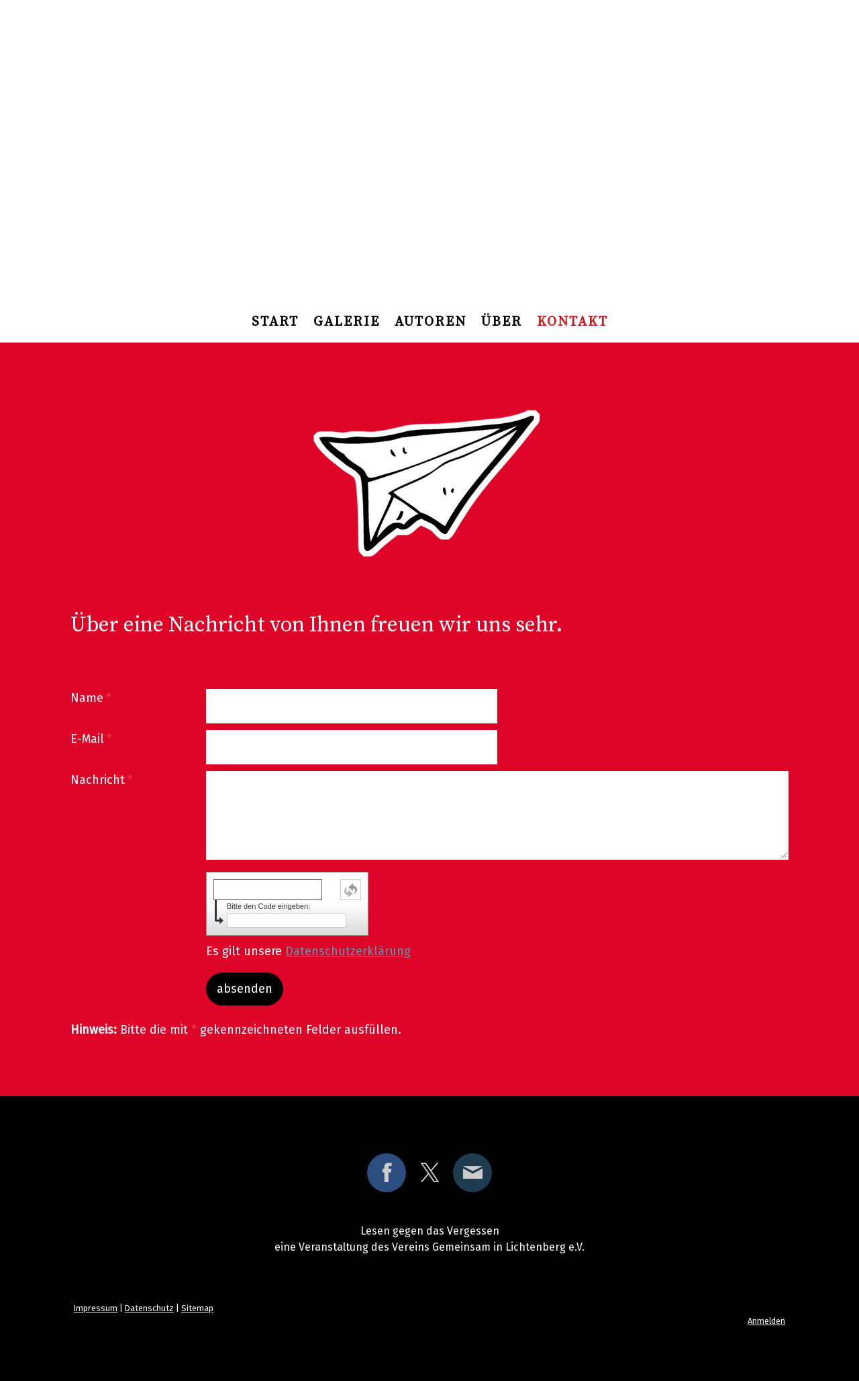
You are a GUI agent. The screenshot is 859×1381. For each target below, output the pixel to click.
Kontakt (572, 322)
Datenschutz (149, 1308)
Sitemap (197, 1308)
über (501, 322)
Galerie (346, 322)
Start (275, 322)
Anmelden (766, 1321)
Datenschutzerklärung (348, 951)
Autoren (430, 322)
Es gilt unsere (308, 951)
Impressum (95, 1308)
